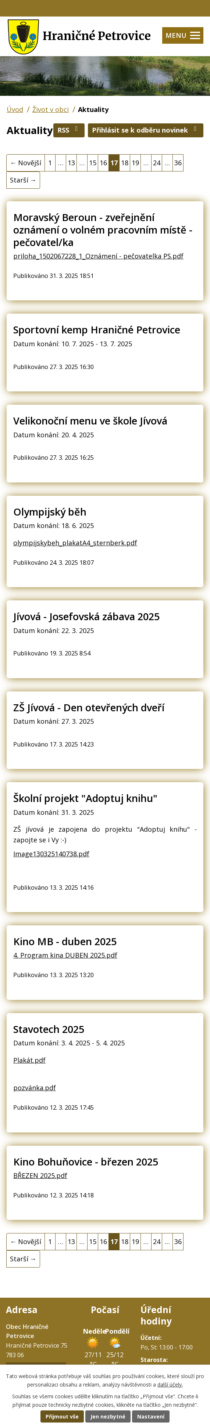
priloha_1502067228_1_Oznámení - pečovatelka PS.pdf (98, 256)
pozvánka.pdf (34, 1087)
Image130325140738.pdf (51, 853)
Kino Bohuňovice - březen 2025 (85, 1161)
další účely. (170, 1384)
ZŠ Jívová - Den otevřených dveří (88, 707)
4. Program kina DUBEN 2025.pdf (65, 955)
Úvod (15, 109)
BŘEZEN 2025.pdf (40, 1175)
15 (92, 162)
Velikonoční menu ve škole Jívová (90, 420)
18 (124, 162)
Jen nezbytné (107, 1416)
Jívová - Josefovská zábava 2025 (86, 616)
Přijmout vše (62, 1416)
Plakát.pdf (29, 1060)
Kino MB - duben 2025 (65, 941)
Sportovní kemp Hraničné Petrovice (96, 329)
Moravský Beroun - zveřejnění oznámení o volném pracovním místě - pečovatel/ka (102, 229)
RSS (69, 129)
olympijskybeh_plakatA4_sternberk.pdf (75, 542)
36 (178, 162)
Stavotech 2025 (48, 1029)
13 (71, 162)
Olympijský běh (49, 511)
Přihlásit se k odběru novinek (146, 129)
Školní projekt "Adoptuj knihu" (85, 798)
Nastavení (150, 1416)
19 (135, 162)
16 (103, 162)
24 (156, 162)
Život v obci (50, 109)
